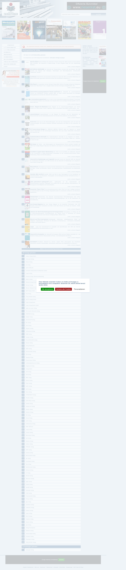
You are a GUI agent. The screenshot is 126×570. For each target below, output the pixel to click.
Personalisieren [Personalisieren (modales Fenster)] (79, 289)
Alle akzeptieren (47, 289)
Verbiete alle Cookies (63, 289)
